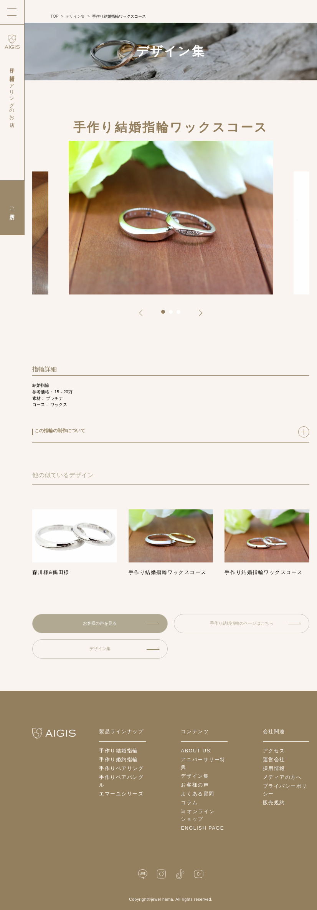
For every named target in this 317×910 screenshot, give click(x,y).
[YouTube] (199, 874)
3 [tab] (181, 314)
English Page (202, 828)
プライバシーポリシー (285, 790)
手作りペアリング (121, 768)
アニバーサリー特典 (203, 763)
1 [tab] (165, 314)
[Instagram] (161, 874)
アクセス (274, 751)
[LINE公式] (143, 874)
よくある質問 (197, 794)
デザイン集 (124, 648)
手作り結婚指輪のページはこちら (255, 623)
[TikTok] (180, 874)
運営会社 (274, 759)
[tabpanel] (171, 217)
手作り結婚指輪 (118, 751)
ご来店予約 (12, 207)
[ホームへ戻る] (54, 733)
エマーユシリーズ (121, 794)
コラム (189, 802)
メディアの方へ (282, 777)
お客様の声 (195, 785)
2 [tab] (173, 314)
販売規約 (274, 802)
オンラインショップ (198, 815)
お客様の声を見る (121, 623)
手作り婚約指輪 (118, 759)
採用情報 (274, 768)
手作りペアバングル (121, 781)
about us (195, 751)
